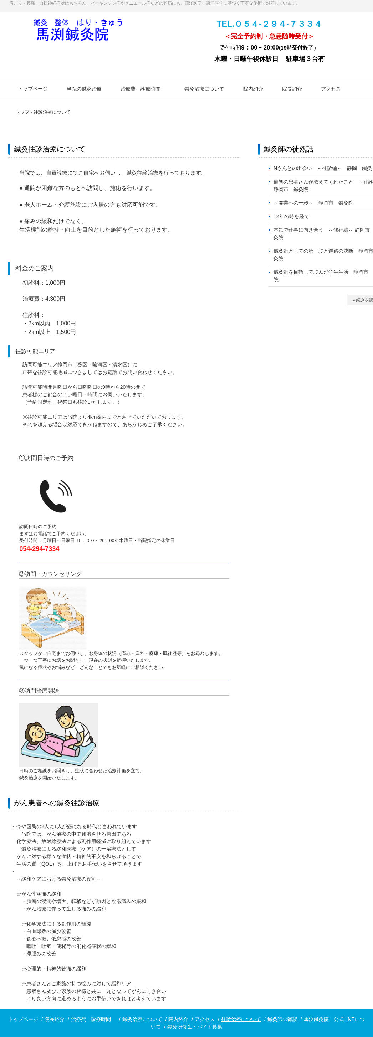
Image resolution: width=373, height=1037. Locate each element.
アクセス (331, 89)
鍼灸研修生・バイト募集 (194, 1027)
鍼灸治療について (204, 89)
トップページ (33, 89)
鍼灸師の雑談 (282, 1019)
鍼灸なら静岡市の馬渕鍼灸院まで (78, 34)
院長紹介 (292, 89)
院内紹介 (253, 89)
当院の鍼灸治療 (84, 89)
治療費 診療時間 (143, 89)
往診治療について (241, 1019)
